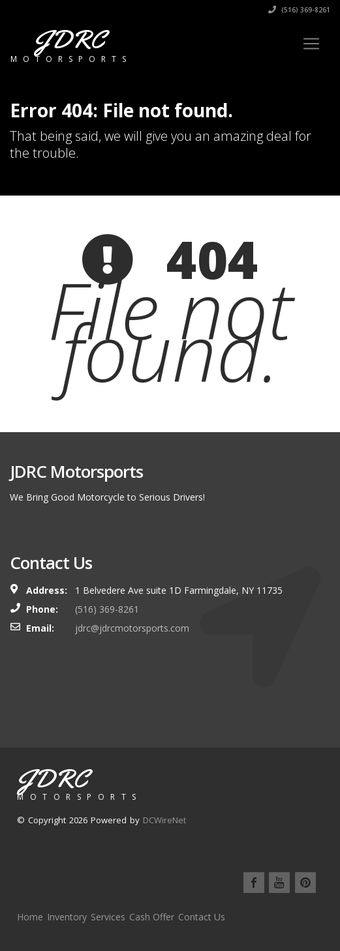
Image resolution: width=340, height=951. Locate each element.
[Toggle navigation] (311, 44)
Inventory (67, 917)
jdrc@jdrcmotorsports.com (132, 628)
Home (30, 917)
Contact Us (201, 917)
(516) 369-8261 (299, 9)
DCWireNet (164, 820)
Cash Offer (151, 917)
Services (108, 917)
